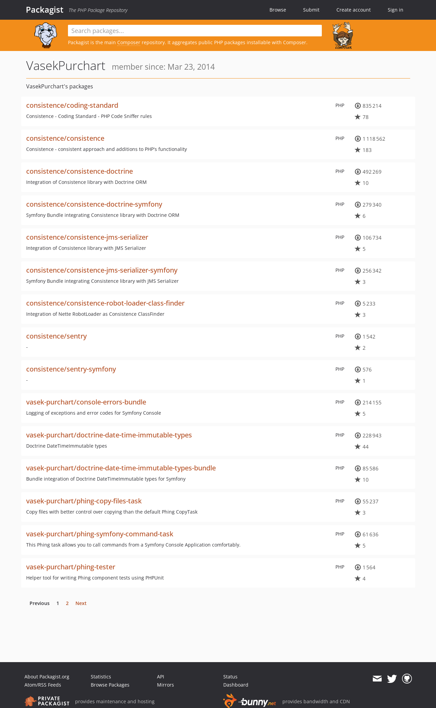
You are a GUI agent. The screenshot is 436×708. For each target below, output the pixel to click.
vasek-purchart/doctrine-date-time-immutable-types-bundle (121, 467)
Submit (311, 9)
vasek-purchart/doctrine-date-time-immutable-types (109, 434)
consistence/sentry (56, 336)
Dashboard (235, 684)
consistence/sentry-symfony (71, 369)
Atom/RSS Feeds (42, 684)
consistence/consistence (65, 138)
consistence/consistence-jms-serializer (87, 237)
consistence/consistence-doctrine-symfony (94, 204)
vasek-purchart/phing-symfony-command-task (99, 533)
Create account (353, 9)
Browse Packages (110, 684)
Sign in (395, 9)
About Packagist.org (46, 676)
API (160, 676)
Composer (128, 42)
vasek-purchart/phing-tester (70, 566)
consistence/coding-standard (72, 105)
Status (230, 676)
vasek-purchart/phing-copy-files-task (84, 500)
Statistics (101, 676)
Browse (277, 9)
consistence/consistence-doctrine (79, 171)
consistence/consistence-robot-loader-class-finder (105, 303)
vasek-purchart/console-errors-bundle (86, 402)
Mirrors (165, 684)
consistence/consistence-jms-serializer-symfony (101, 270)
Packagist (45, 9)
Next (81, 603)
